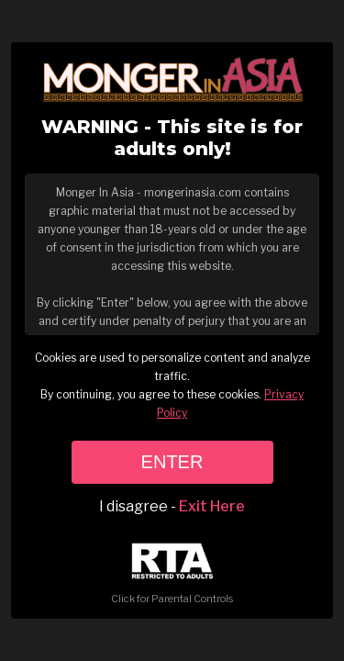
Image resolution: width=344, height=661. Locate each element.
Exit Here (212, 506)
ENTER (172, 462)
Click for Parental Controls (172, 574)
